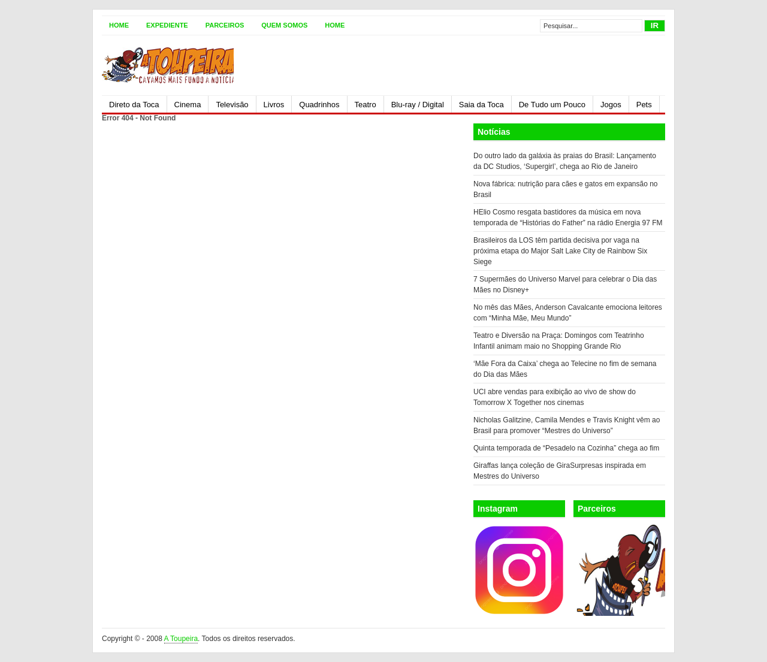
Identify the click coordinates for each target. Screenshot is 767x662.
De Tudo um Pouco (552, 104)
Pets (644, 104)
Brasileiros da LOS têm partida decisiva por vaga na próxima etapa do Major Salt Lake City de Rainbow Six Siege (560, 251)
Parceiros (225, 25)
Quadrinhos (319, 104)
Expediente (167, 25)
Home (119, 25)
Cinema (187, 104)
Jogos (610, 104)
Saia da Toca (481, 104)
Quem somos (284, 25)
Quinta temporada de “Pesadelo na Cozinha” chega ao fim (566, 448)
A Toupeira (181, 638)
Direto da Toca (134, 104)
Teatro (365, 104)
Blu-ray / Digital (417, 104)
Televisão (232, 104)
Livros (274, 104)
